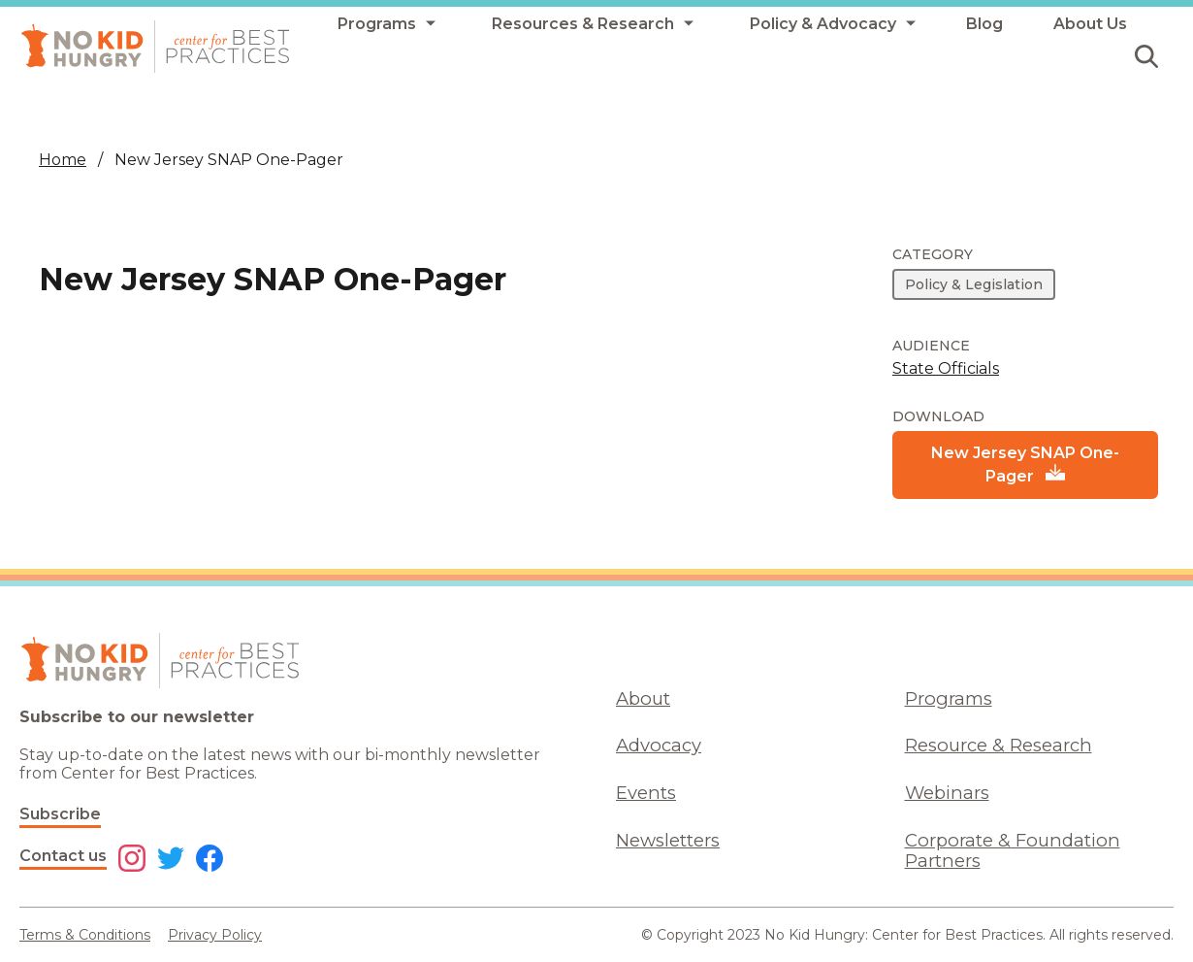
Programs (948, 698)
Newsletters (668, 840)
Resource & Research (998, 745)
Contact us (63, 855)
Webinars (947, 792)
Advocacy (658, 745)
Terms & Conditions (84, 935)
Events (646, 792)
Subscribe (60, 814)
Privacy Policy (215, 935)
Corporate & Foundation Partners (1012, 850)
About (643, 698)
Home (62, 159)
